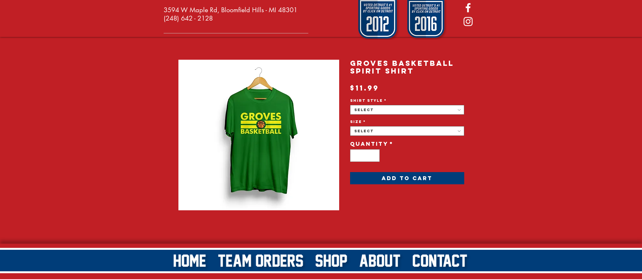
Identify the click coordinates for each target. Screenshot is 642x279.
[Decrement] (355, 155)
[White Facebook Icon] (468, 8)
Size (358, 122)
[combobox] (407, 110)
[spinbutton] (364, 155)
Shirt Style (368, 100)
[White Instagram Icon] (468, 21)
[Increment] (374, 155)
